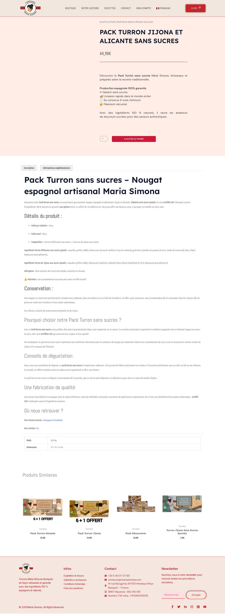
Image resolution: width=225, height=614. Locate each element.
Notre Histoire (90, 8)
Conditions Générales (75, 584)
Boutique (70, 8)
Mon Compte (143, 8)
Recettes (109, 8)
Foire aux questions (74, 587)
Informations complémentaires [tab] (58, 168)
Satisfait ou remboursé (75, 580)
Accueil (103, 21)
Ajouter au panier (134, 138)
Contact (125, 8)
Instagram (47, 420)
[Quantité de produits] (104, 138)
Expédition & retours (74, 576)
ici (38, 428)
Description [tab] (29, 168)
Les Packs (111, 21)
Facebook (58, 420)
